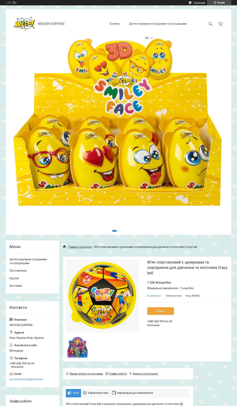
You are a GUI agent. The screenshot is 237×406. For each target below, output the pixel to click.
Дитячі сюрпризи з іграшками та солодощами (158, 23)
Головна (114, 23)
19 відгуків (199, 2)
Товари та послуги (79, 246)
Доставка (16, 285)
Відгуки (14, 278)
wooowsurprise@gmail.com (26, 379)
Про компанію (18, 270)
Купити (160, 311)
